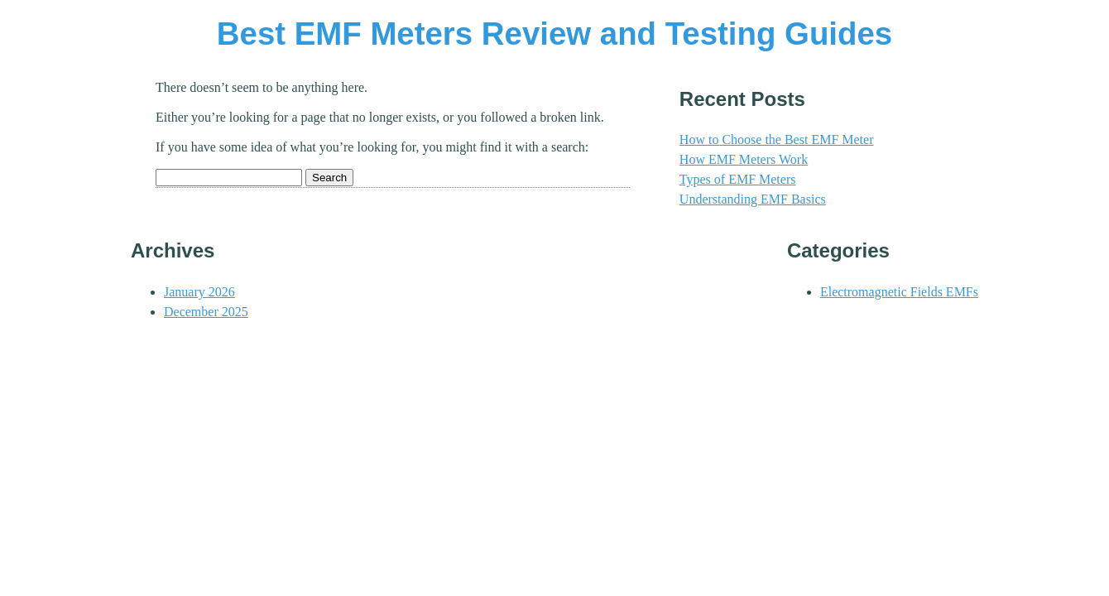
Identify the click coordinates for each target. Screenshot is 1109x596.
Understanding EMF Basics (752, 199)
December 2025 (206, 312)
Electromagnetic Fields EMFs (899, 292)
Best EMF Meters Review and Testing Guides (554, 33)
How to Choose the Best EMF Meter (776, 139)
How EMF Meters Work (743, 159)
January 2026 (199, 292)
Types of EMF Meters (737, 179)
